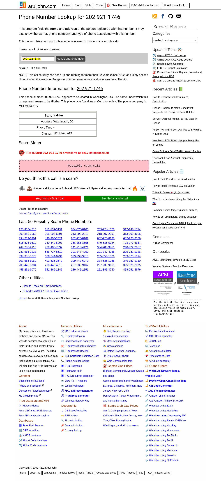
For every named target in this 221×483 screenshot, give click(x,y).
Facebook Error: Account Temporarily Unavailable (172, 161)
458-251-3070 (27, 270)
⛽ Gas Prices (117, 5)
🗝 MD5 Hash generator (158, 337)
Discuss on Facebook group (34, 392)
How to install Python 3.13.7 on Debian (173, 187)
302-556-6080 (27, 261)
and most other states (115, 402)
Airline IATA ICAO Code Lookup (174, 61)
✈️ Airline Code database (33, 446)
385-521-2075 (132, 265)
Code (99, 5)
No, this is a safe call (115, 198)
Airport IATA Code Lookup (171, 56)
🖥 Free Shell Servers (31, 426)
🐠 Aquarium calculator (158, 352)
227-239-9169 (106, 265)
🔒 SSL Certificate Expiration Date (80, 357)
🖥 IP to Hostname (71, 367)
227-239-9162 (79, 265)
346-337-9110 (132, 261)
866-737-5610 (53, 252)
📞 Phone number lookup (75, 362)
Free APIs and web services (34, 416)
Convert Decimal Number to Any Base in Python (174, 122)
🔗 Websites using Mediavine (161, 412)
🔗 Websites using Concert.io (161, 446)
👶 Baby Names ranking (116, 332)
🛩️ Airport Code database (33, 441)
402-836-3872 (53, 261)
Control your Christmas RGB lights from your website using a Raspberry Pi (177, 226)
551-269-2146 (53, 270)
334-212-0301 (27, 238)
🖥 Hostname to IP (71, 372)
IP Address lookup (175, 5)
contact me (50, 474)
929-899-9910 (79, 256)
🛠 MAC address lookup (74, 332)
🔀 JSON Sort (153, 342)
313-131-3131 (53, 229)
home (23, 474)
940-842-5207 (53, 243)
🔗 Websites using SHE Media (162, 461)
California (119, 387)
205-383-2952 (27, 234)
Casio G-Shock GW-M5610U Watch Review (176, 152)
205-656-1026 (106, 256)
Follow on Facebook (30, 387)
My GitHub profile (28, 397)
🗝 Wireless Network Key (75, 402)
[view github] (170, 17)
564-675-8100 (79, 229)
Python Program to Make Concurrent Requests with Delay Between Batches (173, 111)
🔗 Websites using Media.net (161, 451)
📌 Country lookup (71, 431)
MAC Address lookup (145, 5)
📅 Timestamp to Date (157, 357)
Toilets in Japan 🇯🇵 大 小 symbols (171, 193)
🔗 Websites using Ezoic (159, 407)
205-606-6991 (53, 234)
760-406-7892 (53, 247)
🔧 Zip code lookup (71, 421)
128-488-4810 (27, 229)
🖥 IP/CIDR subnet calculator (77, 377)
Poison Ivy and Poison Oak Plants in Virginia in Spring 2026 (176, 133)
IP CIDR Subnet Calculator (172, 69)
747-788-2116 (27, 247)
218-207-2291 (106, 234)
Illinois (118, 416)
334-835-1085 (106, 261)
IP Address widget (29, 407)
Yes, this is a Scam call (50, 198)
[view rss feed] (154, 17)
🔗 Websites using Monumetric (162, 431)
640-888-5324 (106, 243)
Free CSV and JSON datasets (35, 412)
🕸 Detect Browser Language (119, 352)
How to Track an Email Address (42, 286)
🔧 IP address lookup (73, 337)
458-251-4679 (132, 270)
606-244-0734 (53, 256)
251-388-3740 (106, 270)
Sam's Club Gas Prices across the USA (179, 82)
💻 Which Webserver (72, 387)
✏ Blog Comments (162, 244)
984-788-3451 (106, 247)
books (131, 474)
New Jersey (129, 416)
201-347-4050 (79, 252)
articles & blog (67, 474)
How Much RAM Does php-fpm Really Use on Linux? (175, 143)
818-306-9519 (27, 243)
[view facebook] (162, 17)
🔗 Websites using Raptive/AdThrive (165, 421)
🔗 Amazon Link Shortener (160, 397)
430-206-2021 (53, 238)
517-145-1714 (132, 229)
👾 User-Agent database (117, 342)
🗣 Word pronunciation (116, 337)
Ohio (126, 392)
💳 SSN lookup (69, 416)
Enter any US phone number (39, 49)
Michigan (131, 387)
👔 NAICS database (30, 436)
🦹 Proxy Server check (116, 357)
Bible (88, 5)
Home (66, 5)
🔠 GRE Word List (29, 431)
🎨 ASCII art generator (157, 362)
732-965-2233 (27, 252)
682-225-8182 (79, 238)
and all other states (128, 426)
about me (35, 474)
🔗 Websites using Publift (159, 441)
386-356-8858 (79, 243)
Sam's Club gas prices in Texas (120, 412)
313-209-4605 (132, 234)
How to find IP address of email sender (173, 180)
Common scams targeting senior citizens (174, 211)
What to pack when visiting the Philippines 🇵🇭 (175, 202)
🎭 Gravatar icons (113, 347)
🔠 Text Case (152, 347)
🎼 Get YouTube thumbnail (160, 332)
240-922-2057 (132, 247)
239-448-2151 (79, 270)
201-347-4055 (106, 252)
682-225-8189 (132, 238)
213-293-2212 (79, 234)
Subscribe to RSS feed (31, 382)
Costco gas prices (106, 474)
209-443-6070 (79, 261)
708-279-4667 (132, 243)
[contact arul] (178, 17)
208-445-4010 (53, 265)
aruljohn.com (42, 6)
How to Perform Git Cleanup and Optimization (170, 100)
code (81, 474)
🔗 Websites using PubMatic (161, 436)
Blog (77, 5)
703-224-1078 (106, 229)
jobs (141, 474)
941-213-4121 (79, 247)
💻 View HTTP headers (74, 382)
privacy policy (162, 474)
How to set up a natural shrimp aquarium (174, 218)
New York (117, 392)
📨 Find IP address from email (77, 342)
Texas (122, 397)
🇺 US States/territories (74, 412)
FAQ (149, 474)
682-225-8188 (106, 238)
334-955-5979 (27, 256)
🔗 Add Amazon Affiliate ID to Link (164, 402)
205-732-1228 (132, 252)
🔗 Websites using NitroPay (160, 426)
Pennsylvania (110, 397)
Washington (133, 397)
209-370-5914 (132, 256)
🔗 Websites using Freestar (160, 456)
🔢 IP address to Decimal (75, 352)
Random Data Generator (170, 65)
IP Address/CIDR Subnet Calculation (45, 291)
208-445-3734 (27, 265)
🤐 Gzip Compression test (117, 362)
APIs (122, 474)
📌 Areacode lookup (72, 426)
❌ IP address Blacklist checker (78, 347)
